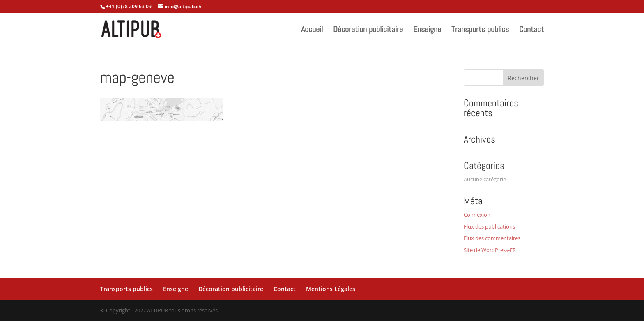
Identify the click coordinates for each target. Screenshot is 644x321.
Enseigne (427, 30)
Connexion (477, 214)
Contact (531, 30)
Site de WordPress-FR (490, 250)
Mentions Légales (330, 289)
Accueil (312, 30)
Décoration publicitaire (368, 30)
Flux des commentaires (492, 238)
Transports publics (480, 30)
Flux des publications (489, 226)
